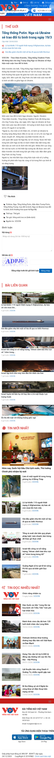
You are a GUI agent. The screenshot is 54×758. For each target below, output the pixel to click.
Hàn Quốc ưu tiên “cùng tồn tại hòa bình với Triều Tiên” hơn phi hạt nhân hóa (36, 608)
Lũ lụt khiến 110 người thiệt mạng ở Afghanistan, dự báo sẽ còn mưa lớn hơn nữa (36, 505)
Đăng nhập (48, 3)
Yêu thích (11, 196)
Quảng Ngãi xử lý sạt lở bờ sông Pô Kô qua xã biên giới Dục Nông (36, 569)
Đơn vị (24, 3)
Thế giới (11, 27)
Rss (14, 3)
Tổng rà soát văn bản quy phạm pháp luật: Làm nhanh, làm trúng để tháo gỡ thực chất (36, 536)
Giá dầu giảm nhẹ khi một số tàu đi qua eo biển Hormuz (27, 52)
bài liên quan (16, 285)
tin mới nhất (18, 428)
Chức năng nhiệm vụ (31, 593)
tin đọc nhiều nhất (23, 588)
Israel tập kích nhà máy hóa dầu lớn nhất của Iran (22, 373)
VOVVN (12, 311)
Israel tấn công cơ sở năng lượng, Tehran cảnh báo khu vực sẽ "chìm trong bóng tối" (36, 551)
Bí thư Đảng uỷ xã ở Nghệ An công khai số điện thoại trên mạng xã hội (35, 689)
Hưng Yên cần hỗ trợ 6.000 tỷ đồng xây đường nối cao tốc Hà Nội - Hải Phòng (36, 657)
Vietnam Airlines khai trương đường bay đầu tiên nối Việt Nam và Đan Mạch (37, 640)
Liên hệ (34, 3)
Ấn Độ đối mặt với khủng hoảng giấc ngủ (18, 418)
